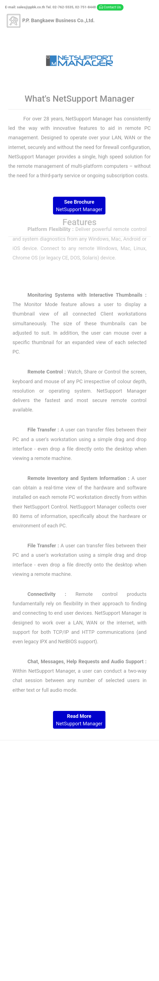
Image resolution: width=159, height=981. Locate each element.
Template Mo (131, 967)
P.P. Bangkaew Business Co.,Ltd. (50, 21)
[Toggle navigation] (79, 35)
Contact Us (110, 7)
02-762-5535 (101, 844)
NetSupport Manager (79, 205)
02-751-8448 (131, 844)
